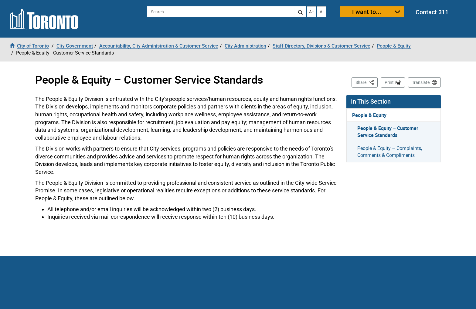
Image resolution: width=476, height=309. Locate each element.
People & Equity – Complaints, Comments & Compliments (389, 151)
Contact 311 (432, 12)
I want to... (366, 12)
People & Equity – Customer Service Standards (387, 131)
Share (366, 82)
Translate (421, 82)
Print (389, 82)
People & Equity (369, 115)
